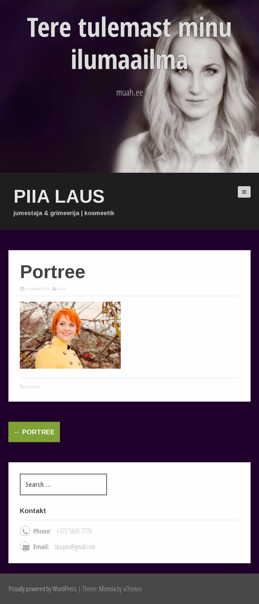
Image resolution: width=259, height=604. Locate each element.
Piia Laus (59, 196)
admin (61, 289)
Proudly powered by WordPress (42, 588)
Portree (34, 432)
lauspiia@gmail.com (74, 546)
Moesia (107, 588)
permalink (31, 386)
